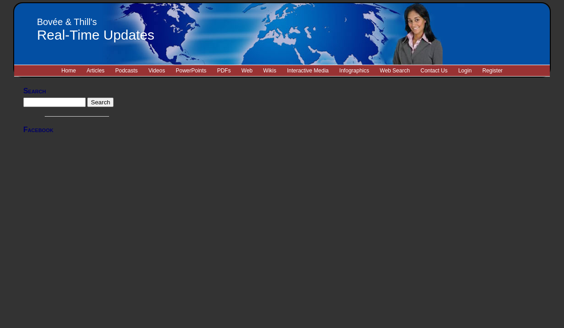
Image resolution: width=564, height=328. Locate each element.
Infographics (354, 70)
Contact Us (433, 70)
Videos (156, 70)
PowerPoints (191, 70)
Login (464, 70)
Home (68, 70)
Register (492, 70)
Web (246, 70)
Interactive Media (308, 70)
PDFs (224, 70)
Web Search (395, 70)
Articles (95, 70)
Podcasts (126, 70)
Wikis (270, 70)
